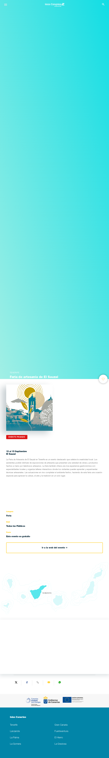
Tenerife (13, 725)
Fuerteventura (61, 731)
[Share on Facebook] (27, 682)
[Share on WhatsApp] (60, 682)
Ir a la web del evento (54, 548)
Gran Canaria (60, 725)
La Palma (14, 738)
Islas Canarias (18, 717)
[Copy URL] (38, 682)
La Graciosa (60, 744)
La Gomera (15, 744)
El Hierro (58, 738)
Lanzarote (15, 731)
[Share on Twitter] (16, 682)
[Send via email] (49, 682)
